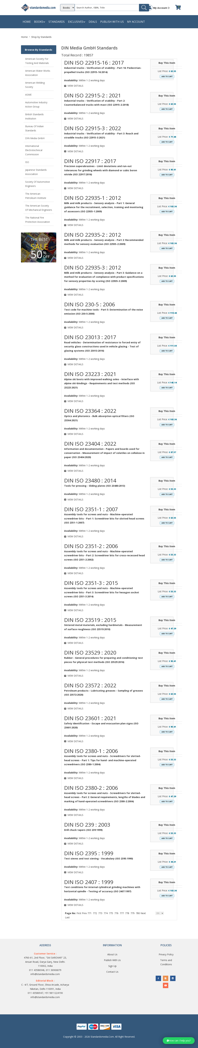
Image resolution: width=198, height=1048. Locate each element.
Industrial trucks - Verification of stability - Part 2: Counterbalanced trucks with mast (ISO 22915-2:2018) (96, 102)
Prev (84, 913)
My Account (158, 7)
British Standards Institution (34, 116)
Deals (93, 22)
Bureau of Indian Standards (34, 128)
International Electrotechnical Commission (33, 150)
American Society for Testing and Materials (37, 61)
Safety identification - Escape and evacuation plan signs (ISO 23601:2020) (101, 725)
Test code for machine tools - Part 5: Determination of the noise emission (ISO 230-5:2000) (103, 311)
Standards (57, 22)
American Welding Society (35, 84)
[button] (179, 1040)
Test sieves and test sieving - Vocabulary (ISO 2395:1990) (98, 858)
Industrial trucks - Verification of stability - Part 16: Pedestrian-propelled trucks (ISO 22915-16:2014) (102, 70)
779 (132, 913)
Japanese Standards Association (36, 172)
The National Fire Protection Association (37, 219)
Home (27, 22)
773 (100, 913)
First (79, 913)
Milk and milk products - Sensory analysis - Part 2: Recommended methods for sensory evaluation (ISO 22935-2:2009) (103, 242)
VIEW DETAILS (75, 85)
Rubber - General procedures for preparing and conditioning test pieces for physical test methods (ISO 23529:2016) (103, 660)
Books (39, 22)
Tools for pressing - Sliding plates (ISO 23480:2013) (94, 485)
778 (127, 913)
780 (138, 913)
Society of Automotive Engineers (37, 184)
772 (95, 913)
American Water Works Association (37, 73)
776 (116, 913)
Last (67, 917)
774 (106, 913)
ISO (27, 162)
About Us (112, 954)
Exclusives (76, 22)
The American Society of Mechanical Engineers (38, 207)
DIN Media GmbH (35, 138)
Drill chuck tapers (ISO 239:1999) (83, 830)
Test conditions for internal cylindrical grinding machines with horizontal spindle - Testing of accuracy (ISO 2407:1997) (102, 889)
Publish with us (112, 22)
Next (143, 913)
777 (122, 913)
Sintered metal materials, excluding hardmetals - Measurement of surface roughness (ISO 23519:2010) (103, 627)
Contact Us (112, 971)
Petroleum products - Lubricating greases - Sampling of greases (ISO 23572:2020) (103, 692)
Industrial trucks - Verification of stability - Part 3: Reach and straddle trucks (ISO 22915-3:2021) (101, 135)
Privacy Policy (166, 954)
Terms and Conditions (166, 962)
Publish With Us (112, 960)
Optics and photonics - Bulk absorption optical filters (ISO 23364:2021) (99, 418)
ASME (28, 94)
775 (111, 913)
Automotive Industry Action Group (36, 104)
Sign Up (112, 966)
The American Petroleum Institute (35, 196)
